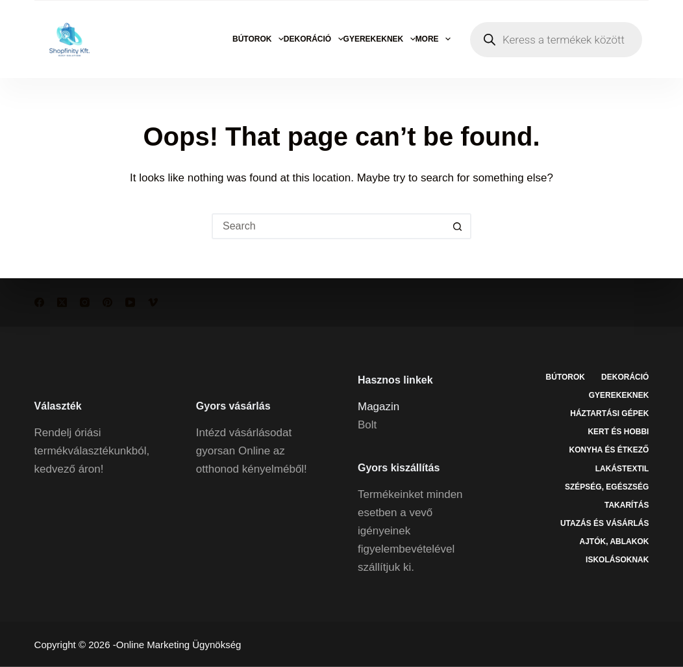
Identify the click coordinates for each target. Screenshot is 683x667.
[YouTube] (130, 302)
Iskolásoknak (617, 559)
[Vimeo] (153, 302)
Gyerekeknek (379, 39)
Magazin (378, 406)
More (433, 39)
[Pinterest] (107, 302)
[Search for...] (328, 226)
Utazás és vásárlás (604, 522)
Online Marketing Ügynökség (179, 644)
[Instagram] (85, 302)
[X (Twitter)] (62, 302)
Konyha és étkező (609, 449)
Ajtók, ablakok (614, 540)
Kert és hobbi (618, 431)
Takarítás (626, 504)
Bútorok (258, 39)
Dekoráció (313, 39)
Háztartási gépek (609, 413)
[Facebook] (39, 302)
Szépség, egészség (607, 486)
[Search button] (458, 226)
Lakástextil (622, 468)
